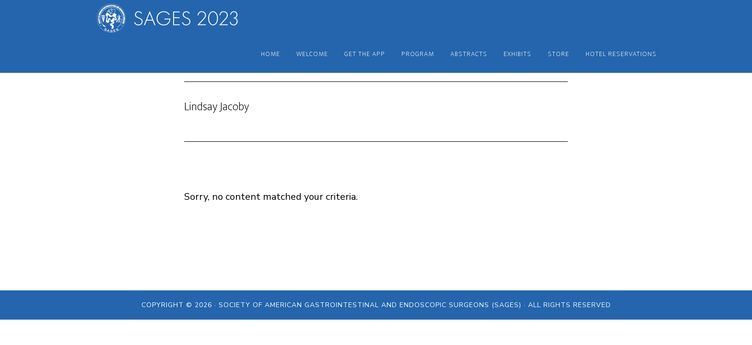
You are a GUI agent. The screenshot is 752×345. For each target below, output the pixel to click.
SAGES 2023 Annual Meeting (174, 18)
